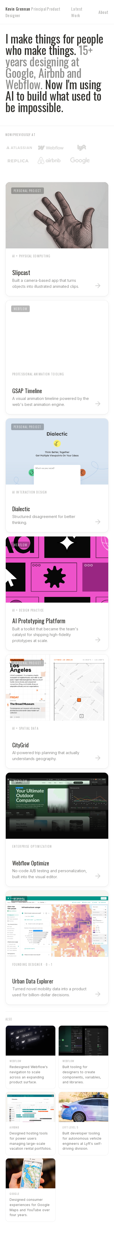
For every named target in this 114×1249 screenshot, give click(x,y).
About (103, 12)
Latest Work (77, 12)
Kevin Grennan (33, 12)
